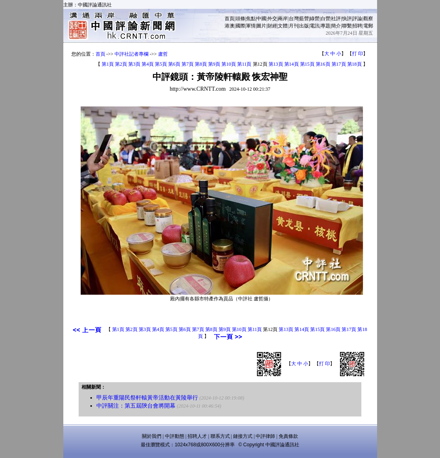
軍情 (251, 26)
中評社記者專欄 (131, 54)
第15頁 (307, 64)
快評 (347, 18)
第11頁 (244, 64)
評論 (357, 18)
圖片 (261, 26)
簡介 (336, 26)
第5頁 (161, 64)
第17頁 (339, 64)
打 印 (357, 53)
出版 (304, 26)
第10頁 (228, 64)
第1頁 (108, 64)
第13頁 (276, 64)
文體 (283, 26)
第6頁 (174, 64)
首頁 (229, 18)
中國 (261, 18)
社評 (336, 18)
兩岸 (283, 18)
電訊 (314, 26)
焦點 (251, 18)
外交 (272, 18)
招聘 (357, 26)
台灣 (293, 18)
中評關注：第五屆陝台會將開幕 (135, 406)
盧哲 (163, 54)
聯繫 (347, 26)
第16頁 (323, 64)
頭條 (240, 18)
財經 (272, 26)
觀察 (368, 18)
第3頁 (134, 64)
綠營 (314, 18)
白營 (325, 18)
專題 (325, 26)
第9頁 (214, 64)
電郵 (368, 26)
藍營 (304, 18)
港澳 (229, 26)
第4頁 (148, 64)
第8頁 (201, 64)
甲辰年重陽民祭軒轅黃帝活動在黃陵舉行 (147, 398)
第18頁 (354, 64)
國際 (240, 26)
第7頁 (187, 64)
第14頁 (291, 64)
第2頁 (121, 64)
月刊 (293, 26)
